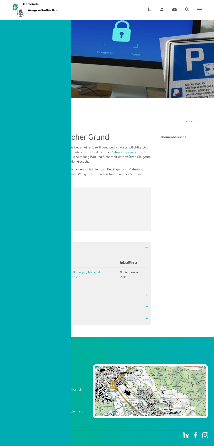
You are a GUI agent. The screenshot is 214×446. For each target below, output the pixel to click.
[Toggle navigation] (198, 9)
